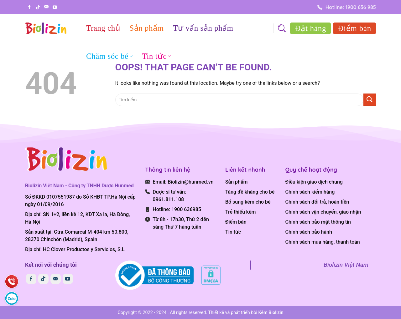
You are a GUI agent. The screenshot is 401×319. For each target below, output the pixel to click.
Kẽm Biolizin (271, 312)
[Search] (282, 28)
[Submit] (369, 100)
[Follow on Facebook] (29, 7)
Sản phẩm (146, 28)
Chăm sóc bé (109, 56)
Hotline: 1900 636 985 (346, 7)
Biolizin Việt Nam (346, 264)
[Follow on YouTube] (55, 7)
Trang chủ (103, 28)
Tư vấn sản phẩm (203, 28)
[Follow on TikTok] (38, 7)
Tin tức (156, 56)
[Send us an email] (46, 6)
